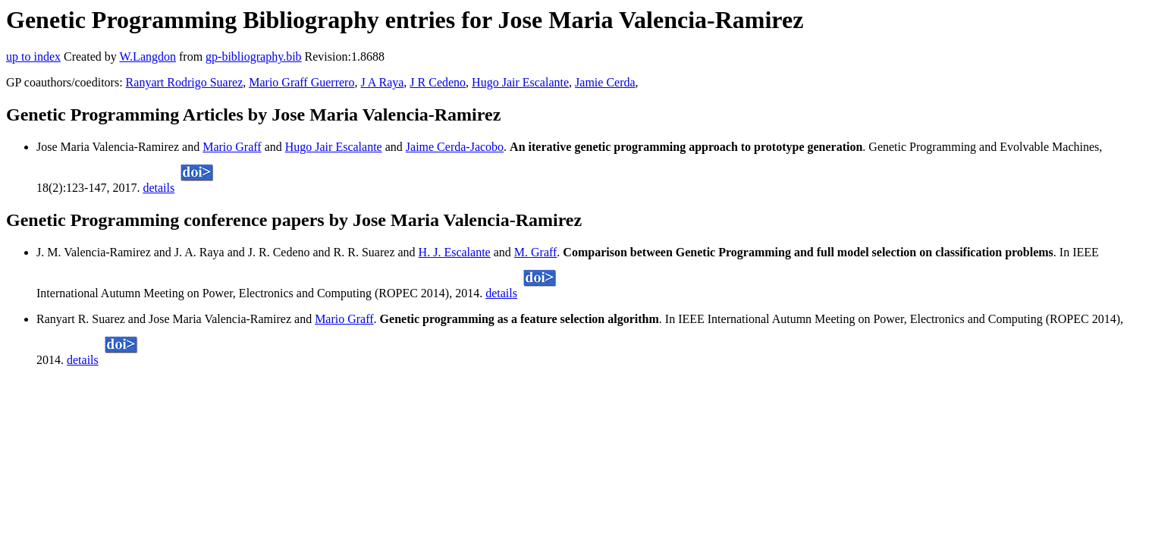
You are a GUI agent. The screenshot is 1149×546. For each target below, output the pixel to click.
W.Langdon (147, 56)
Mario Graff (231, 146)
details (158, 187)
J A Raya (381, 82)
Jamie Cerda (605, 82)
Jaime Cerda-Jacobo (455, 146)
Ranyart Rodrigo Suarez (184, 82)
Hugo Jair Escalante (520, 82)
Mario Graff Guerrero (301, 82)
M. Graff (535, 252)
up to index (33, 56)
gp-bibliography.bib (254, 56)
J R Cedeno (438, 82)
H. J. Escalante (455, 252)
